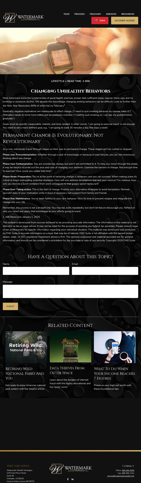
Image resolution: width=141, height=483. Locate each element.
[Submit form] (10, 298)
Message (7, 273)
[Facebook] (68, 471)
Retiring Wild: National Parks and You (24, 366)
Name (6, 256)
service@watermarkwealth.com (120, 468)
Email (75, 256)
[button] (66, 6)
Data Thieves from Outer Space (67, 362)
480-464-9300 (128, 462)
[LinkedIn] (72, 471)
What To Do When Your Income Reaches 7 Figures (114, 366)
